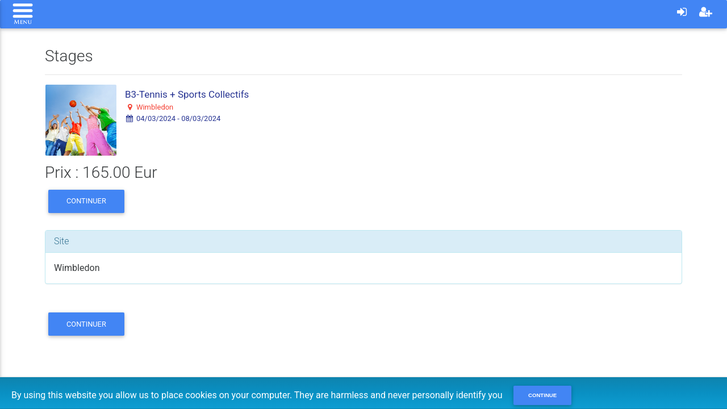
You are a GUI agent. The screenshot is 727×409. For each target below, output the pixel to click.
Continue (542, 395)
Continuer (86, 201)
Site (61, 241)
